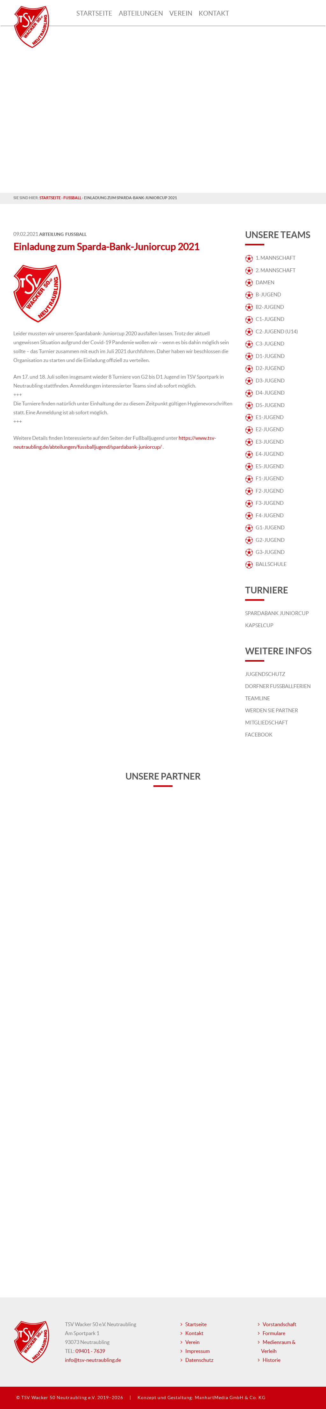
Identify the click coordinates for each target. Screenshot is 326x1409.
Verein (180, 13)
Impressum (197, 1351)
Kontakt (214, 13)
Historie (271, 1360)
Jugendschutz (265, 674)
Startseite (94, 13)
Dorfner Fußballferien (278, 686)
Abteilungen (141, 13)
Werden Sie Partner (271, 710)
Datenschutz (199, 1360)
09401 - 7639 (90, 1351)
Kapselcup (259, 625)
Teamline (257, 698)
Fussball (72, 198)
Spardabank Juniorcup (277, 613)
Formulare (274, 1333)
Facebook (259, 734)
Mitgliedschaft (266, 722)
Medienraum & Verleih (278, 1346)
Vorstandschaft (279, 1324)
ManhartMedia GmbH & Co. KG (230, 1397)
